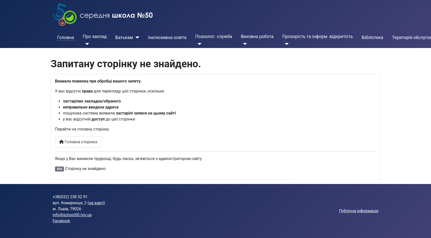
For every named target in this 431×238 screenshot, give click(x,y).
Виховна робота (257, 36)
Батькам (124, 37)
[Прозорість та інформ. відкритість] (285, 44)
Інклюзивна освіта (167, 37)
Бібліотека (372, 37)
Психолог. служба (213, 36)
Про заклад (95, 36)
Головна (65, 37)
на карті (96, 202)
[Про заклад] (86, 44)
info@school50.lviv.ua (72, 214)
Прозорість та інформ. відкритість (317, 36)
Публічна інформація (358, 210)
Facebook (61, 220)
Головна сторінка (78, 142)
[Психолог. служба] (198, 44)
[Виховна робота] (244, 44)
